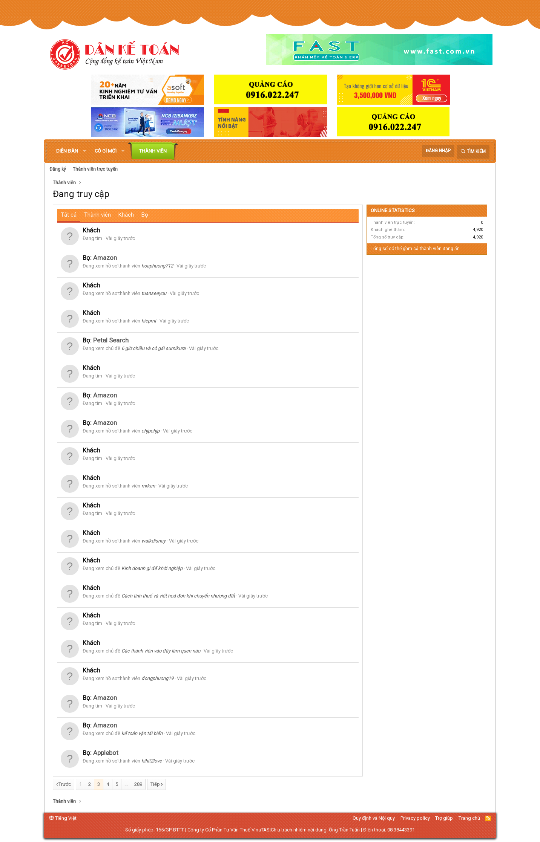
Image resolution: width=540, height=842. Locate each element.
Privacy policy (415, 818)
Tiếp (155, 784)
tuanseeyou (153, 293)
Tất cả (69, 214)
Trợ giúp (444, 818)
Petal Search (111, 340)
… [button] (126, 784)
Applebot (105, 752)
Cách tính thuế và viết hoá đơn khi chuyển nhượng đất (178, 596)
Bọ (144, 214)
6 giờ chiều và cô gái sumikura (153, 348)
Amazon (105, 257)
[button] (84, 151)
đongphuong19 (157, 678)
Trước (64, 784)
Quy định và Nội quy (374, 818)
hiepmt (148, 321)
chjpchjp (150, 431)
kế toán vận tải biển (142, 733)
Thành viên (153, 151)
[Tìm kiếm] (473, 152)
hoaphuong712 (157, 266)
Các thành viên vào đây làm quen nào (160, 651)
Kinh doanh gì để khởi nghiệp (152, 568)
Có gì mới (106, 151)
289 (138, 784)
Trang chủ (469, 818)
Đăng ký (57, 169)
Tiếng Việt (63, 818)
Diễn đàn (67, 151)
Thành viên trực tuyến (95, 169)
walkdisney (153, 541)
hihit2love (151, 761)
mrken (148, 486)
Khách (126, 214)
